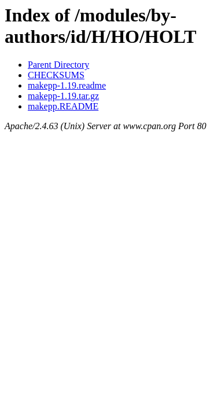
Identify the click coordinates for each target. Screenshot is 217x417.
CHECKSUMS (56, 75)
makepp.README (63, 106)
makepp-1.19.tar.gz (63, 96)
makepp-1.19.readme (67, 85)
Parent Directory (58, 65)
